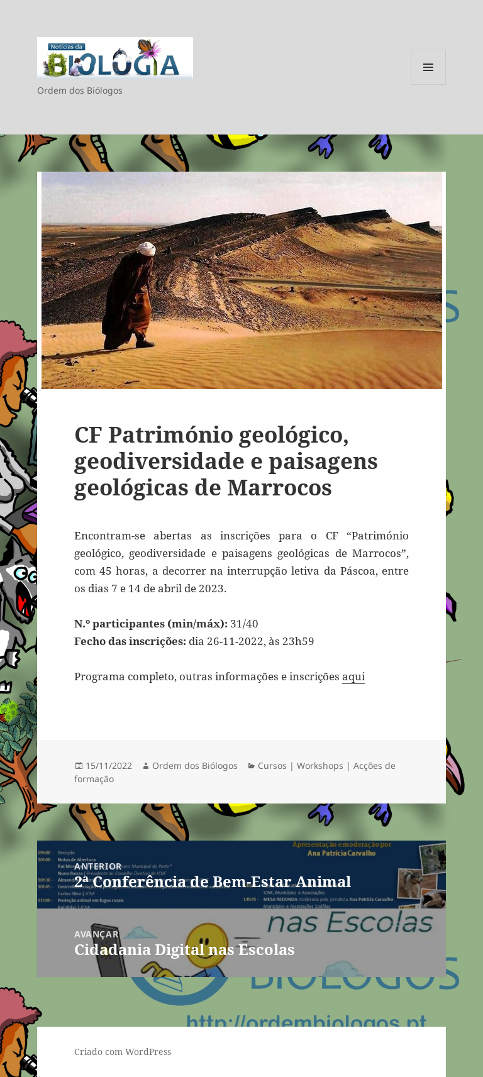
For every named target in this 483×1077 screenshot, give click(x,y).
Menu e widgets (428, 84)
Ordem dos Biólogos (195, 765)
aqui (353, 676)
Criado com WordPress (122, 1052)
